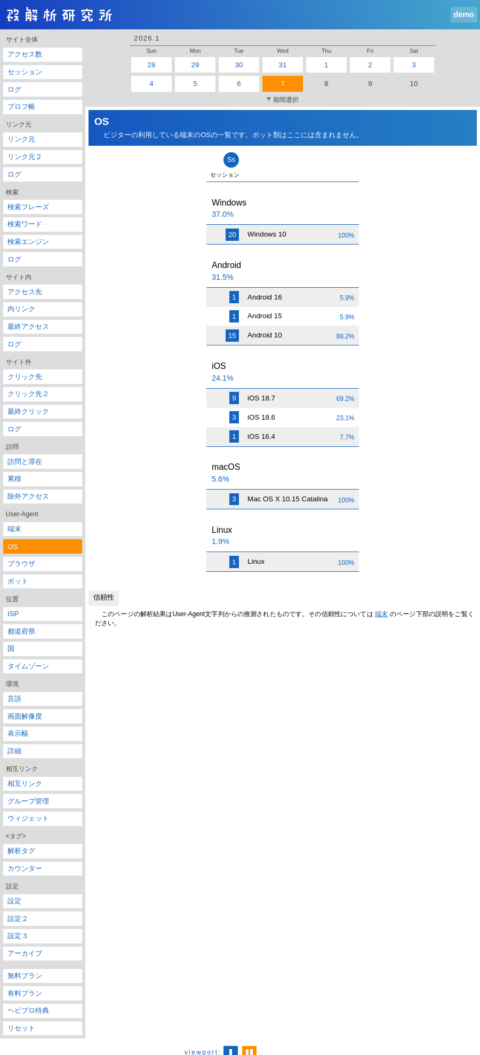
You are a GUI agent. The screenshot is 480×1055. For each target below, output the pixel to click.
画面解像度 (24, 716)
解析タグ (21, 851)
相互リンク (24, 784)
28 (152, 65)
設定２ (17, 919)
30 (239, 65)
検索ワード (24, 224)
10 (414, 84)
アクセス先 (24, 292)
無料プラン (24, 976)
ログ (14, 89)
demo (464, 14)
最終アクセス (28, 326)
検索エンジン (28, 242)
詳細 (14, 751)
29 (195, 65)
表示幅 (17, 733)
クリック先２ (28, 394)
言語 (14, 699)
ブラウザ (21, 564)
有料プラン (24, 993)
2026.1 (147, 38)
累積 (14, 479)
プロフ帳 (21, 107)
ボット (17, 581)
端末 (14, 529)
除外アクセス (28, 496)
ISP (13, 614)
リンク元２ (24, 157)
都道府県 (21, 631)
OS (12, 546)
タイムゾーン (28, 666)
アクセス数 (24, 54)
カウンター (24, 868)
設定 (14, 901)
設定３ (17, 936)
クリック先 (24, 377)
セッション (24, 72)
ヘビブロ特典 (28, 1010)
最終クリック (28, 411)
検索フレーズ (28, 207)
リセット (21, 1028)
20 (232, 235)
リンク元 (21, 139)
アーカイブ (24, 953)
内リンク (21, 309)
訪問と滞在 (24, 462)
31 (283, 65)
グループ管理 (28, 801)
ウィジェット (28, 818)
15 (232, 336)
